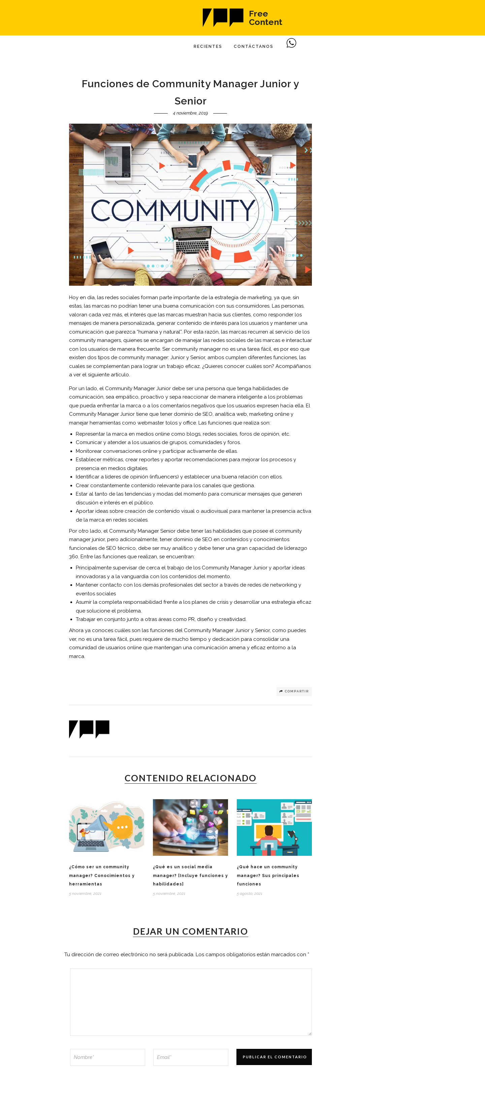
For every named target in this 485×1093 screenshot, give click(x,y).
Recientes (208, 46)
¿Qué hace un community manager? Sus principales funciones (268, 875)
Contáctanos (253, 46)
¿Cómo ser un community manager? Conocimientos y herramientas (102, 875)
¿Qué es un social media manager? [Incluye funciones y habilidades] (190, 875)
